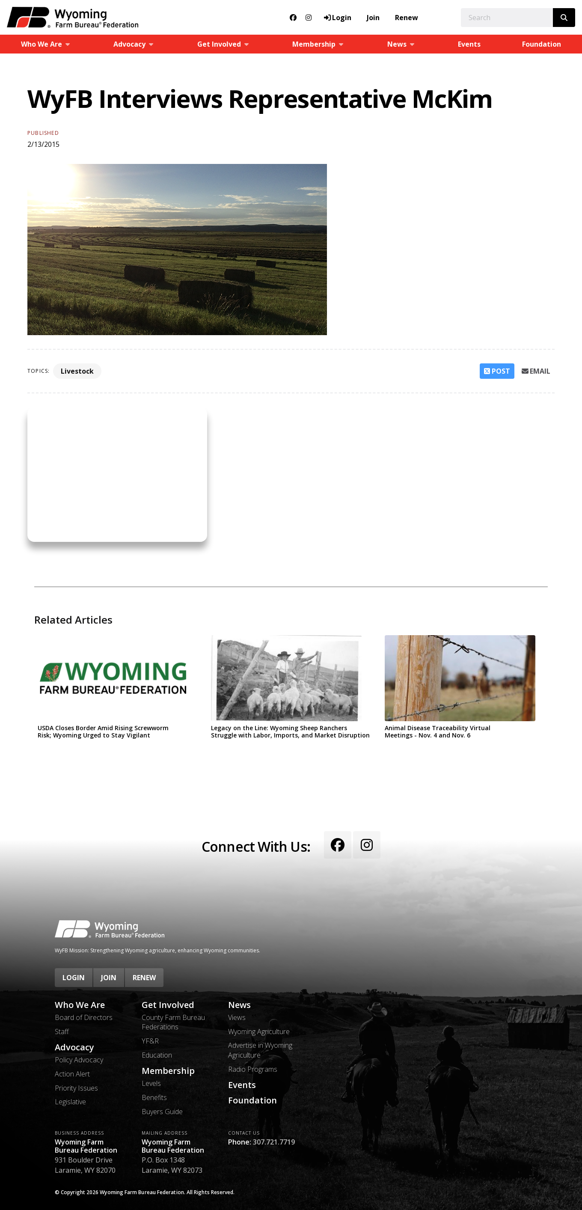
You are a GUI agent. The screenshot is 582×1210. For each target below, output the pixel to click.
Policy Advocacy (79, 1059)
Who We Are (80, 1005)
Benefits (154, 1097)
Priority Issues (76, 1088)
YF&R (150, 1041)
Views (237, 1017)
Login (73, 977)
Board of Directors (84, 1017)
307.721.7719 (274, 1142)
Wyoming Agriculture (259, 1031)
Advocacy (74, 1047)
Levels (151, 1083)
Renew (406, 17)
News (239, 1005)
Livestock (77, 371)
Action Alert (72, 1074)
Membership (168, 1071)
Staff (62, 1031)
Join (373, 17)
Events (469, 44)
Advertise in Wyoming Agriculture (260, 1050)
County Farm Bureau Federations (173, 1022)
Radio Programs (252, 1069)
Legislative (70, 1101)
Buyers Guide (162, 1111)
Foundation (252, 1100)
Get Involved (168, 1005)
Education (157, 1055)
